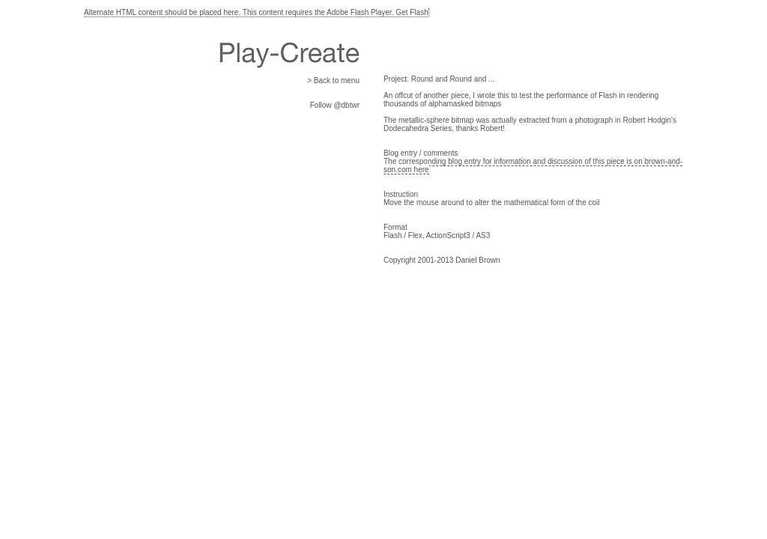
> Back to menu (333, 80)
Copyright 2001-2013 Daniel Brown (442, 260)
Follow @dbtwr (335, 105)
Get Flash (411, 12)
